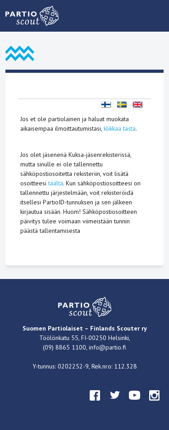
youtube (135, 403)
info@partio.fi (107, 347)
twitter (115, 403)
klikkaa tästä (120, 128)
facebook (95, 403)
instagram (155, 403)
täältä (55, 183)
